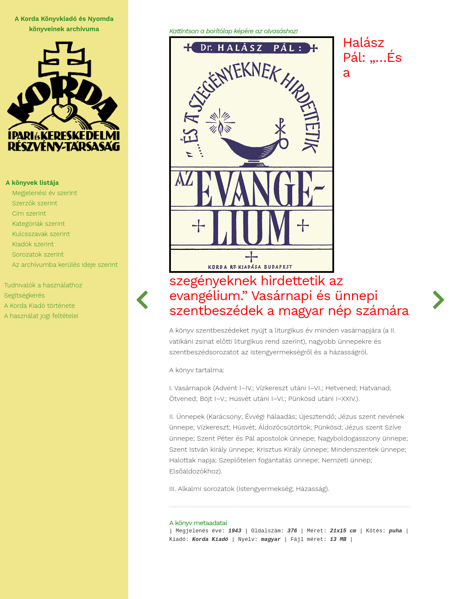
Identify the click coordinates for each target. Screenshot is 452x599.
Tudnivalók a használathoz (41, 285)
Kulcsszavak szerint (35, 234)
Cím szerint (23, 213)
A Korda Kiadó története (37, 306)
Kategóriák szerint (32, 224)
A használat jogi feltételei (39, 316)
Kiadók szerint (27, 244)
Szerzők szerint (28, 203)
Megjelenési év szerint (38, 193)
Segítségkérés (22, 295)
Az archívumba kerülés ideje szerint (59, 265)
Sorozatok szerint (32, 254)
